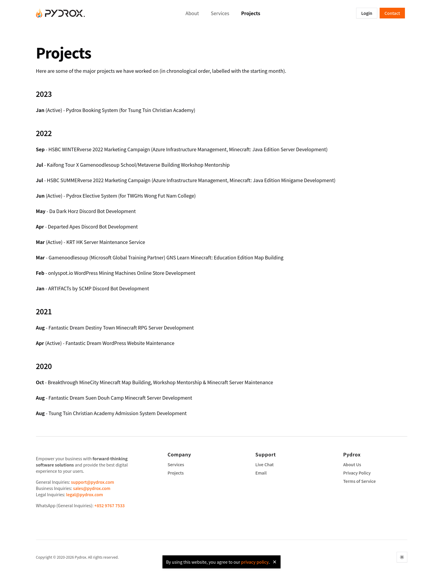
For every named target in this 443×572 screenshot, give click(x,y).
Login (366, 13)
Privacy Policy (356, 473)
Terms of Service (359, 481)
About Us (352, 464)
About (192, 13)
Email (261, 473)
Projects (250, 13)
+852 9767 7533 (109, 505)
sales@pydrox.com (91, 488)
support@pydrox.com (92, 482)
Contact (392, 13)
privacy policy (254, 562)
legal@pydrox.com (84, 494)
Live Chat (264, 464)
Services (220, 13)
